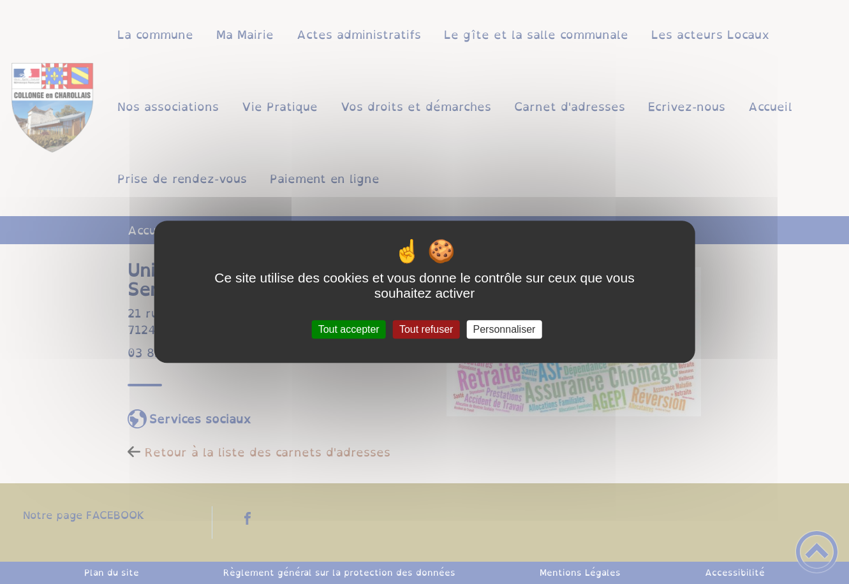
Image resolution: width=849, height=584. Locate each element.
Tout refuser (426, 329)
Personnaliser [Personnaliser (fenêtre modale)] (504, 329)
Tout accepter (349, 329)
